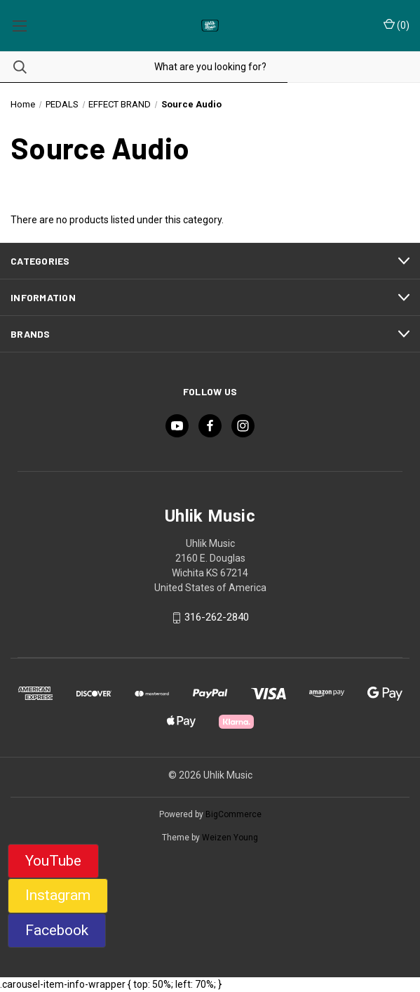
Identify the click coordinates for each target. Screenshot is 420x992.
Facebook (56, 930)
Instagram (57, 895)
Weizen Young (230, 837)
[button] (53, 861)
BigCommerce (233, 814)
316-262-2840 (216, 617)
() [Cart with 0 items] (396, 24)
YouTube (53, 860)
